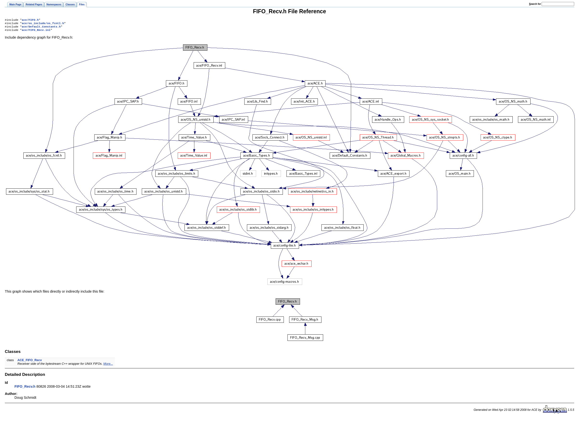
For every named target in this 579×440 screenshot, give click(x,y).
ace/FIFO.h (30, 20)
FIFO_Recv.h (24, 388)
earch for (535, 4)
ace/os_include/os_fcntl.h (43, 24)
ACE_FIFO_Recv (29, 362)
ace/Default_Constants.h (41, 28)
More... (108, 365)
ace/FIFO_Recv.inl (36, 32)
